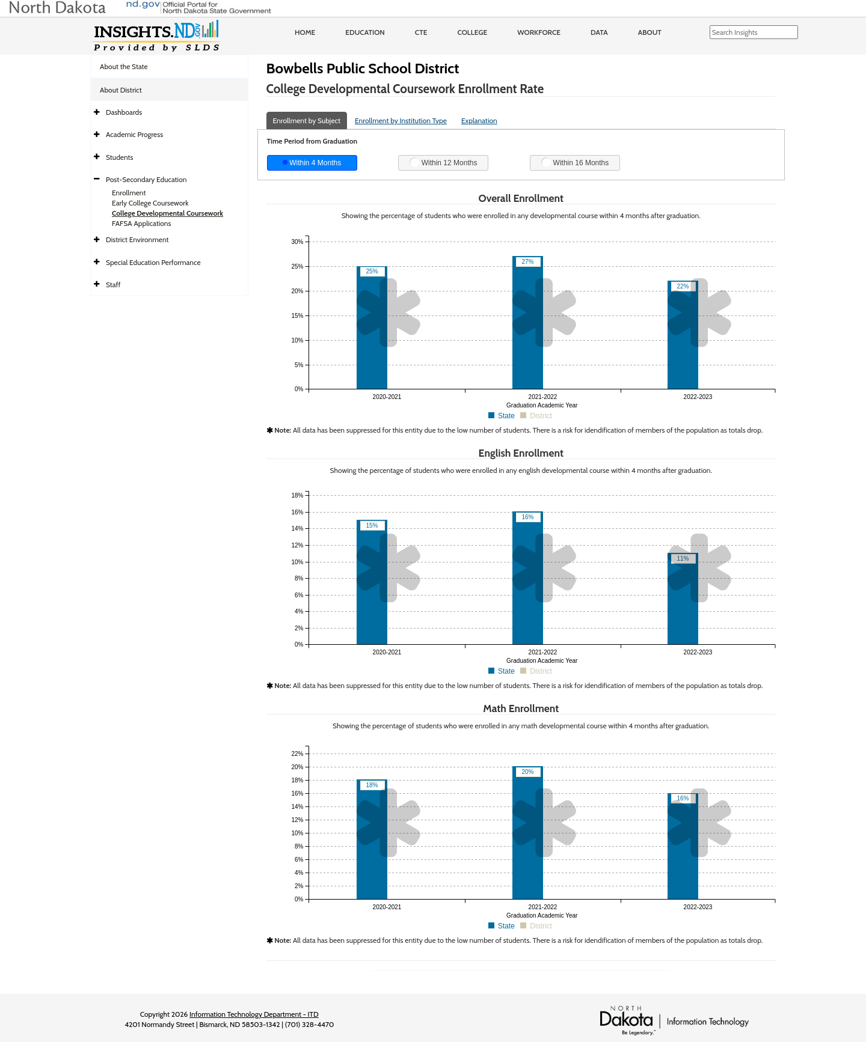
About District (121, 89)
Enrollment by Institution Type (401, 120)
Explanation (479, 120)
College (472, 32)
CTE (421, 32)
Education (365, 32)
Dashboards (124, 112)
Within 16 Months (575, 162)
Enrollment (129, 192)
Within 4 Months (312, 163)
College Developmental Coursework (167, 213)
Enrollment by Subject (307, 120)
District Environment (137, 239)
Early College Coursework (150, 202)
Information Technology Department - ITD (254, 1014)
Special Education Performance (153, 262)
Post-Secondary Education (146, 179)
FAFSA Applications (141, 223)
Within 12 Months (443, 162)
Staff (113, 284)
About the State (124, 66)
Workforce (538, 32)
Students (120, 157)
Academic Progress (134, 134)
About (650, 32)
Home (305, 32)
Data (599, 32)
